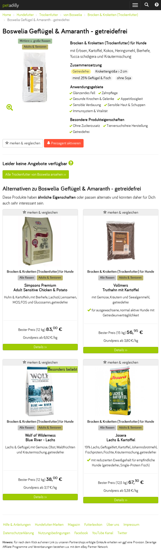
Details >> (40, 347)
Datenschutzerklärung (18, 533)
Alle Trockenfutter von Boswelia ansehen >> (35, 174)
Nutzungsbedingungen (54, 533)
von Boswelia (73, 15)
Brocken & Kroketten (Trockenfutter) (113, 15)
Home (7, 15)
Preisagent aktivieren (64, 143)
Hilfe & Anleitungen (17, 525)
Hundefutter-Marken (49, 525)
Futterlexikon (93, 525)
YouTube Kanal (102, 533)
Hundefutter (25, 15)
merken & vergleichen (22, 143)
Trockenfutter (48, 15)
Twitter (122, 533)
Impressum (131, 525)
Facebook (81, 533)
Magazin (74, 525)
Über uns (113, 525)
